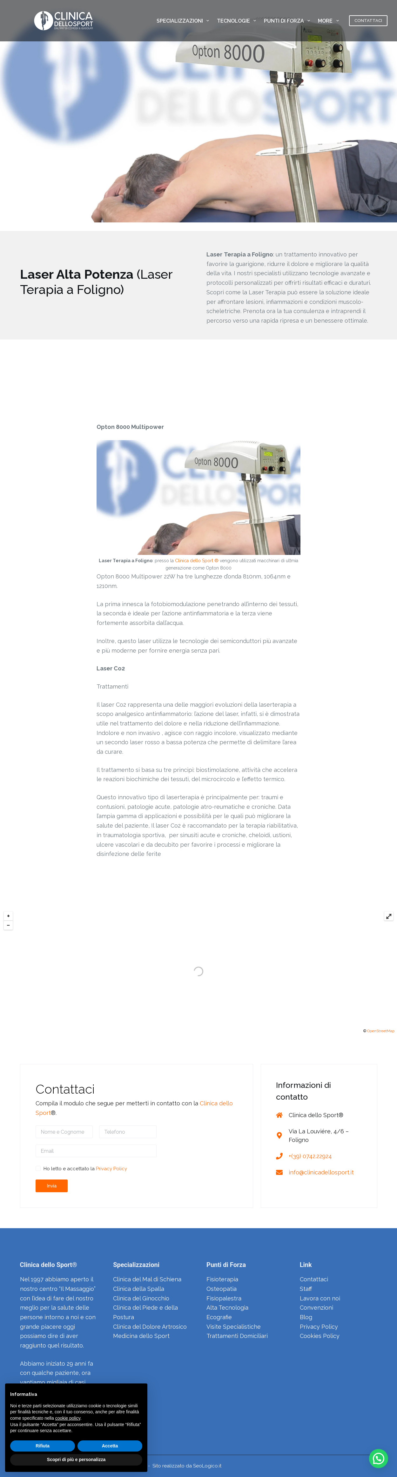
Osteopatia (221, 1288)
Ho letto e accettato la (85, 1169)
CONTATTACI (368, 20)
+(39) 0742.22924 (310, 1156)
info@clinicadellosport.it (321, 1172)
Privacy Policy (111, 1169)
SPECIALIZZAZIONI (184, 20)
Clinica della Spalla (138, 1288)
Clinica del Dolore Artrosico (150, 1326)
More (329, 20)
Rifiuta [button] (43, 1445)
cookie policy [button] (67, 1418)
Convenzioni (316, 1307)
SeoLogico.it (207, 1466)
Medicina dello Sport (141, 1336)
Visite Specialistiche (233, 1326)
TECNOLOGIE (238, 20)
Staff (306, 1288)
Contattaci (314, 1279)
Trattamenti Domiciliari (237, 1336)
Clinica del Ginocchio (141, 1298)
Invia (52, 1186)
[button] (378, 1458)
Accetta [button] (110, 1445)
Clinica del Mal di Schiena (147, 1279)
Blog (306, 1317)
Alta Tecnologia (227, 1307)
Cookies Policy (320, 1336)
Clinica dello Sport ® (197, 560)
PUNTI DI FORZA (288, 20)
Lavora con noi (320, 1298)
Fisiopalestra (223, 1298)
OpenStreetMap (380, 1031)
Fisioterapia (222, 1279)
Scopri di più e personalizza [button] (76, 1459)
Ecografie (219, 1317)
